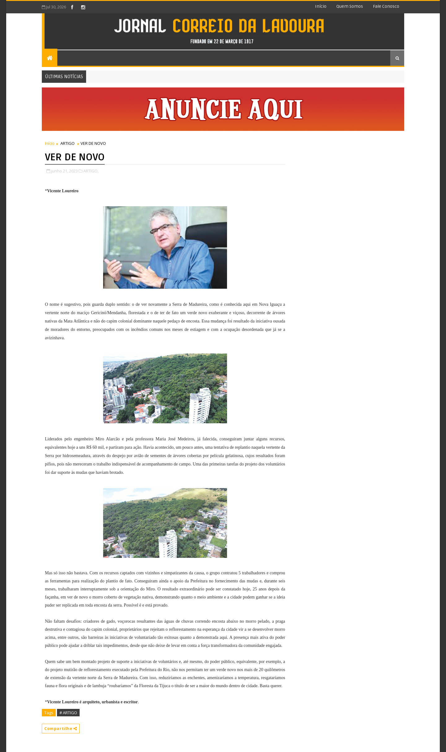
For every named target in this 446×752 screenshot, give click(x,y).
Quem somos (349, 6)
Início (320, 6)
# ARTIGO (68, 712)
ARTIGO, (90, 171)
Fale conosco (386, 6)
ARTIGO (67, 143)
